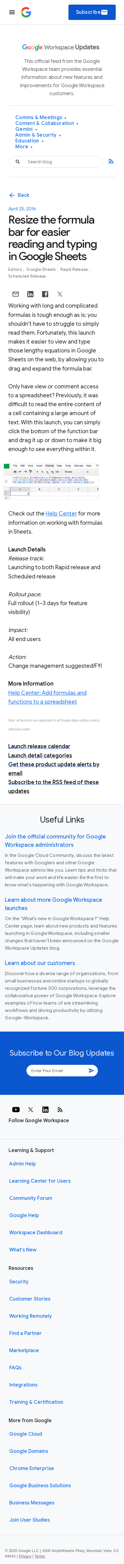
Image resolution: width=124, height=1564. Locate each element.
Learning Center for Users (40, 1181)
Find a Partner (25, 1333)
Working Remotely (30, 1316)
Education (29, 141)
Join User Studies (29, 1520)
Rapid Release (74, 269)
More (24, 147)
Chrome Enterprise (31, 1468)
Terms (40, 1556)
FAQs (15, 1368)
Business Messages (31, 1503)
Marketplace (24, 1351)
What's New (23, 1250)
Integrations (23, 1385)
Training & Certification (36, 1402)
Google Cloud (25, 1434)
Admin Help (22, 1164)
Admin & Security (38, 135)
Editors (15, 269)
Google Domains (28, 1451)
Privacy (25, 1556)
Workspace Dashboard (35, 1233)
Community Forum (30, 1198)
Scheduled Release (27, 276)
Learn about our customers (40, 963)
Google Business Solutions (40, 1486)
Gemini (26, 129)
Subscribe (92, 12)
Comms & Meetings (41, 118)
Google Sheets (41, 269)
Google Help (24, 1215)
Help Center (61, 513)
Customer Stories (29, 1299)
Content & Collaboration (46, 123)
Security (19, 1282)
